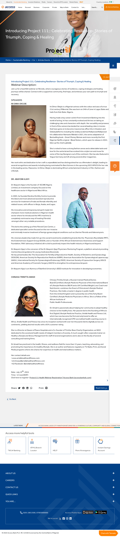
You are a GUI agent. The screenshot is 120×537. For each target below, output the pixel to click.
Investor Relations (34, 2)
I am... (83, 7)
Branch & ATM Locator (61, 2)
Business (36, 7)
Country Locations (104, 2)
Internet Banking (112, 7)
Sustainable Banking (20, 2)
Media (43, 2)
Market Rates (73, 2)
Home (20, 7)
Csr (33, 60)
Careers (49, 2)
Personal (28, 7)
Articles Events (44, 60)
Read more (101, 389)
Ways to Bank (64, 7)
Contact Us (75, 7)
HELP (81, 2)
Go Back (11, 400)
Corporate (46, 7)
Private (54, 7)
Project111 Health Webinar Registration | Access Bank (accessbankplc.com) (60, 379)
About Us (9, 2)
